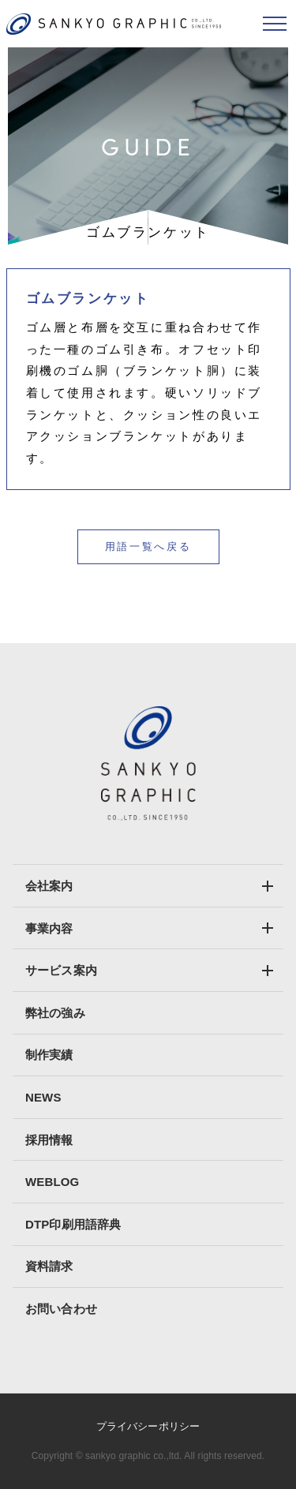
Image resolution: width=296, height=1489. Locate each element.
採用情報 (49, 1140)
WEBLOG (52, 1181)
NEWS (43, 1097)
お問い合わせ (61, 1308)
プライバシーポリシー (148, 1426)
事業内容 (49, 928)
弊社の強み (55, 1012)
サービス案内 (61, 970)
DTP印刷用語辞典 (73, 1224)
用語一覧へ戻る (148, 546)
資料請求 (49, 1266)
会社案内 (49, 885)
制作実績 (49, 1054)
